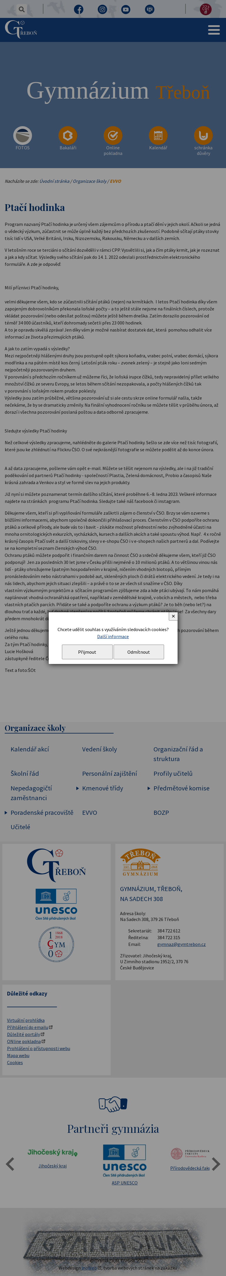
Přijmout (87, 652)
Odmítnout (138, 652)
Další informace (113, 636)
